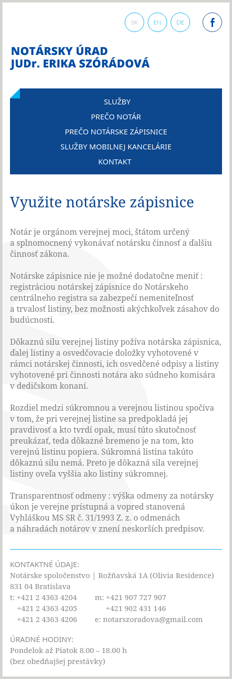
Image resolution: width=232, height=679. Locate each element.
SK (134, 22)
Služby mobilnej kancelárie (116, 146)
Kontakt (115, 161)
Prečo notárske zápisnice (116, 131)
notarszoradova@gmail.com (153, 619)
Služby (117, 101)
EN (157, 22)
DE (180, 22)
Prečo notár (116, 116)
